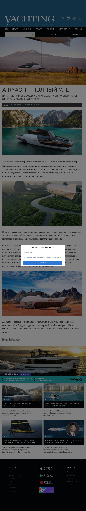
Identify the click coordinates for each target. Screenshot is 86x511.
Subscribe (42, 263)
